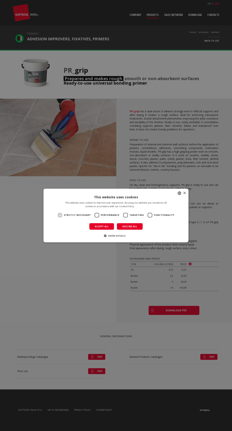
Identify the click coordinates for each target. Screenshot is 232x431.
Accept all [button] (102, 226)
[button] (116, 235)
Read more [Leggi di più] (141, 206)
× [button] (184, 193)
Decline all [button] (129, 226)
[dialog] (116, 215)
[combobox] (179, 193)
